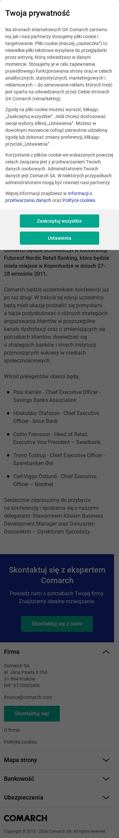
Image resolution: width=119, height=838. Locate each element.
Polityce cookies (78, 200)
